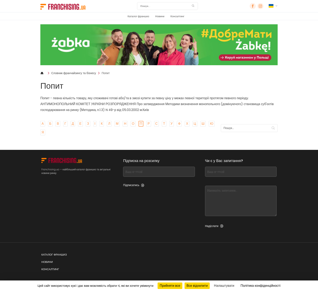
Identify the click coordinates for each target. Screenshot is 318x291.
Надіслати (214, 226)
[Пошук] (164, 6)
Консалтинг (177, 16)
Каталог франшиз (138, 16)
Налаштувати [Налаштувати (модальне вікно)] (224, 285)
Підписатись (133, 185)
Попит (106, 73)
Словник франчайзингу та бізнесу (73, 73)
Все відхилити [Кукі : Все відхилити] (197, 285)
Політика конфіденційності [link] (260, 285)
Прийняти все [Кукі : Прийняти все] (170, 285)
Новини (159, 16)
